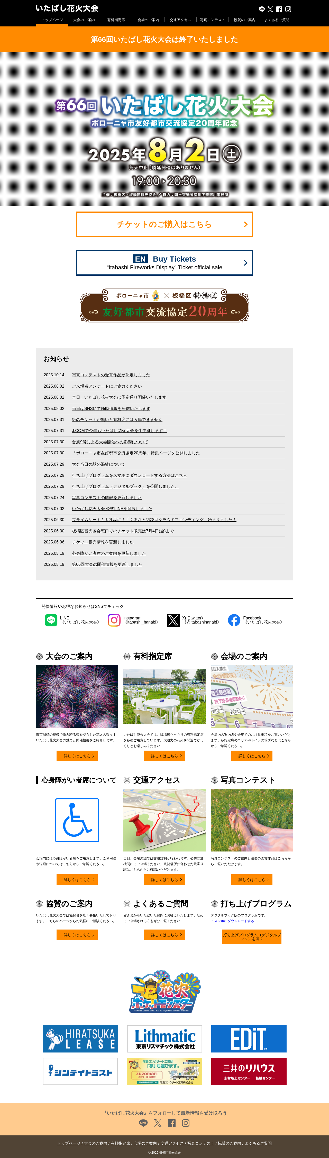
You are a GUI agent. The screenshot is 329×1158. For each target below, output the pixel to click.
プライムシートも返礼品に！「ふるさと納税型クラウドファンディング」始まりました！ (154, 520)
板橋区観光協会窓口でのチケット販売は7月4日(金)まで (123, 531)
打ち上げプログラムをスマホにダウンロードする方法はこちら (129, 475)
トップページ (52, 20)
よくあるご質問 (276, 20)
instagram (288, 9)
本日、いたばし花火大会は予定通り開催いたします (119, 397)
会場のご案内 (148, 20)
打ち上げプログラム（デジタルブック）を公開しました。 (125, 486)
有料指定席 (116, 20)
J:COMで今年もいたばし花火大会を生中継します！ (119, 430)
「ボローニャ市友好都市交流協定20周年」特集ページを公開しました (136, 453)
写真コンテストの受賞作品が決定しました (111, 375)
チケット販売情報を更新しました (103, 542)
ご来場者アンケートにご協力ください (107, 386)
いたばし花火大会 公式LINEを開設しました (112, 508)
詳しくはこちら (77, 756)
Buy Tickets (164, 262)
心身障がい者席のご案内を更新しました (109, 553)
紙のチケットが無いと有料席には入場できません (117, 419)
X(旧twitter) (270, 9)
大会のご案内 (84, 20)
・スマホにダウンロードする (232, 921)
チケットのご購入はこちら (164, 224)
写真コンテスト (212, 20)
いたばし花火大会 (88, 8)
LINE (262, 9)
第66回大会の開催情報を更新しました (107, 564)
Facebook (279, 9)
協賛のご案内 (244, 20)
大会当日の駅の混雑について (98, 464)
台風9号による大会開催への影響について (110, 442)
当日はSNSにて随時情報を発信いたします (111, 408)
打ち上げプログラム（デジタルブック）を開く (252, 937)
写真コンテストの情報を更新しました (107, 497)
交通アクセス (180, 20)
